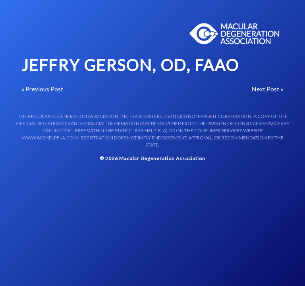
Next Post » (267, 89)
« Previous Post (42, 89)
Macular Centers (234, 34)
